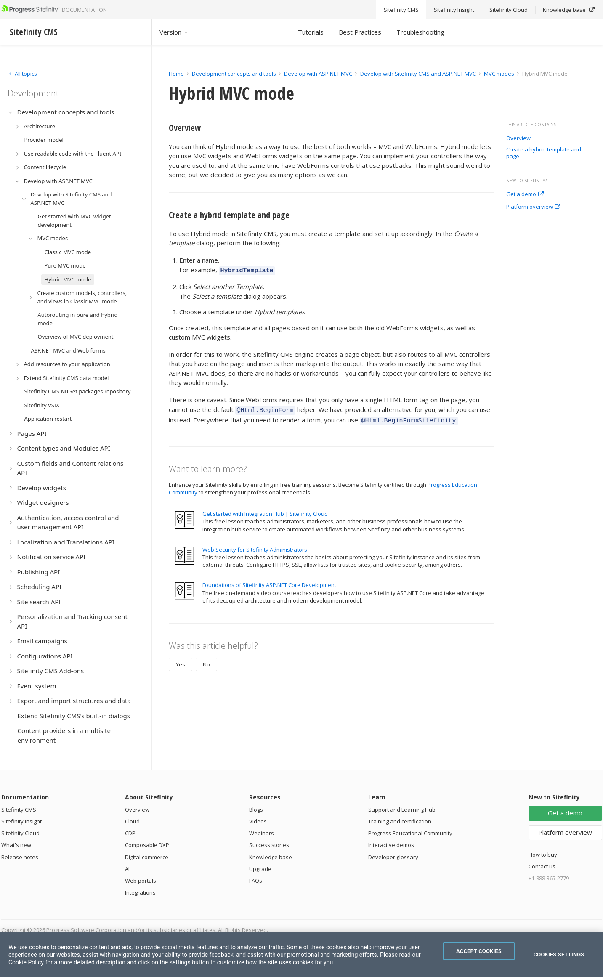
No (206, 660)
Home (176, 73)
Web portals (140, 880)
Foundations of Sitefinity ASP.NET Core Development (269, 581)
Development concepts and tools (234, 73)
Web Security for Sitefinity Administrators (254, 546)
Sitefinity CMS (18, 809)
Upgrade (260, 869)
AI (127, 869)
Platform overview (533, 207)
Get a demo (525, 194)
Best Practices (360, 32)
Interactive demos (391, 845)
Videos (258, 821)
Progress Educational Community (410, 833)
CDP (130, 833)
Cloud (132, 821)
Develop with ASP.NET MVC (318, 73)
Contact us (542, 866)
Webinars (261, 833)
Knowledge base (270, 857)
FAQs (255, 880)
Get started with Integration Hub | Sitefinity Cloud (265, 510)
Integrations (140, 892)
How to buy (543, 854)
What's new (16, 845)
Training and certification (399, 821)
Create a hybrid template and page (543, 152)
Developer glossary (393, 857)
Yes (180, 660)
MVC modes (499, 73)
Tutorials (311, 32)
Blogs (256, 809)
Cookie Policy (26, 962)
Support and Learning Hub (402, 809)
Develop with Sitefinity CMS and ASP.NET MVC (418, 73)
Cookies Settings (559, 954)
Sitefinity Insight (21, 821)
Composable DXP (147, 845)
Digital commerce (146, 857)
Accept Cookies (479, 951)
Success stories (269, 845)
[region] (301, 954)
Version (174, 32)
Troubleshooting (420, 32)
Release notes (19, 857)
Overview (518, 138)
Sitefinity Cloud (20, 833)
